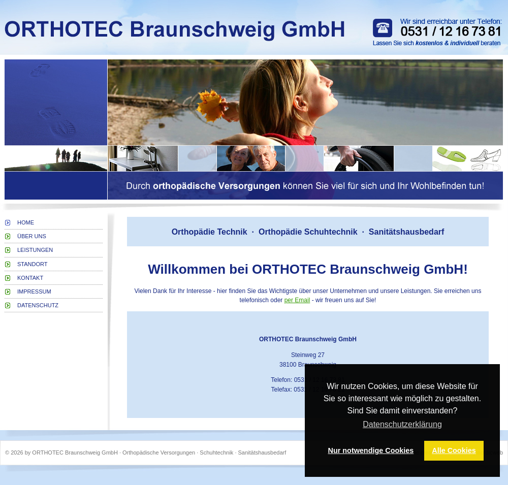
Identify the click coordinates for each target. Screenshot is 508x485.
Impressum (34, 291)
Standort (32, 264)
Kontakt (30, 278)
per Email (297, 300)
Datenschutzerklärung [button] (402, 424)
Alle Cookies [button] (453, 450)
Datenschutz (37, 305)
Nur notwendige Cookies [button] (371, 450)
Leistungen (35, 250)
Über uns (31, 236)
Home (25, 222)
